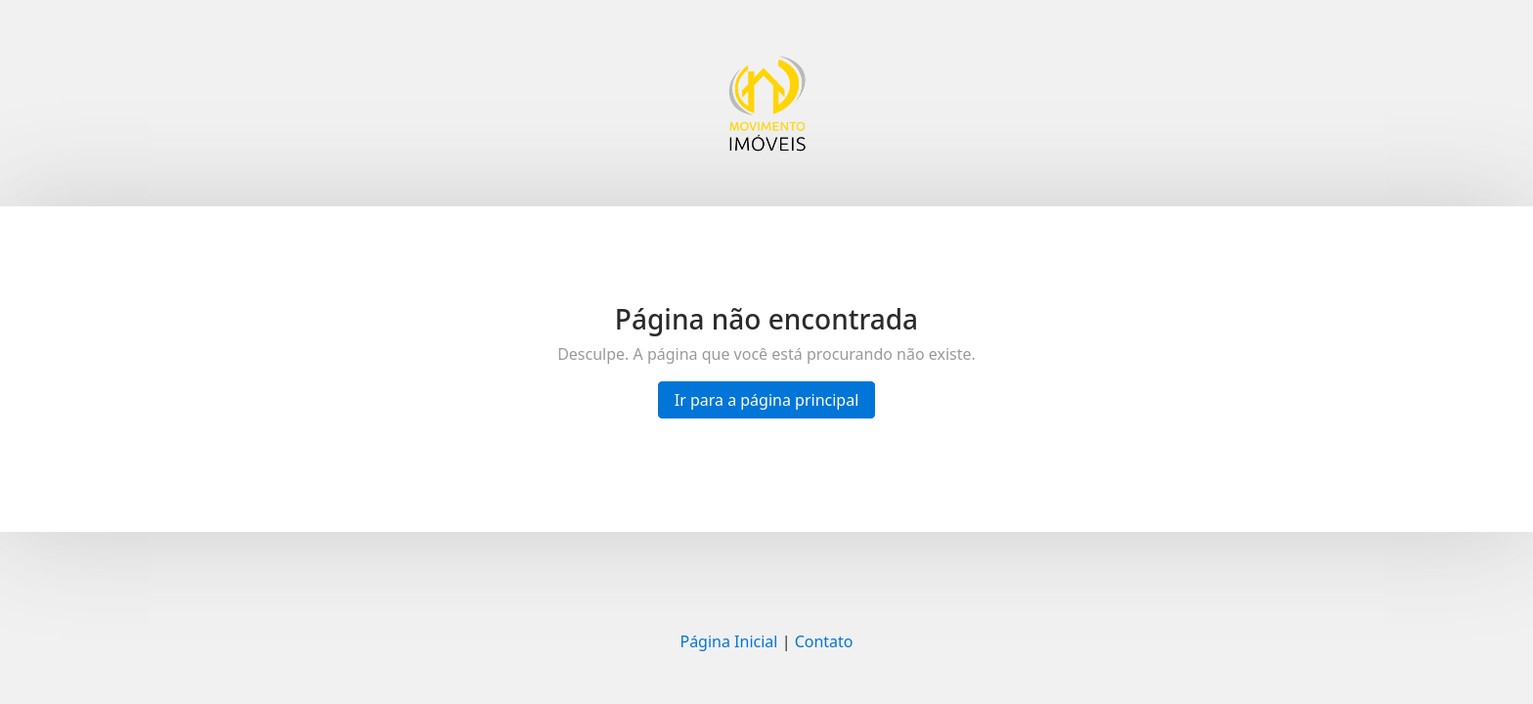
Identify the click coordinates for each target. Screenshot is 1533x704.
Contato (824, 641)
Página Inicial (728, 641)
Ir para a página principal (767, 400)
